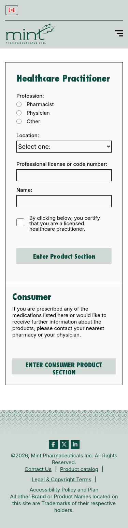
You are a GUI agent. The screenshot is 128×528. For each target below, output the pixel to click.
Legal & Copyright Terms (61, 479)
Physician (38, 113)
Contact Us (38, 469)
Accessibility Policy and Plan (64, 489)
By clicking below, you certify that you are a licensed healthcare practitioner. (64, 223)
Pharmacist (40, 104)
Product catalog (79, 469)
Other (33, 121)
